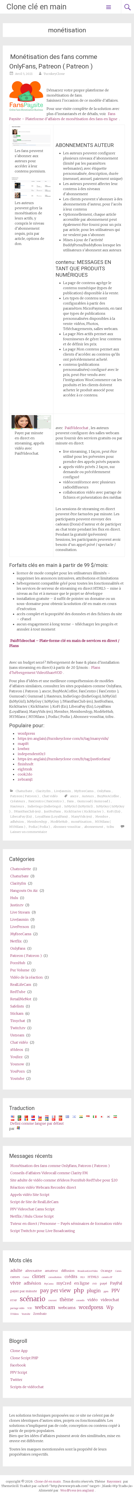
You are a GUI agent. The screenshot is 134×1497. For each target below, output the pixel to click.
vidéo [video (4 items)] (92, 1299)
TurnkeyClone (54, 74)
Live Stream (20, 912)
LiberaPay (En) (21, 816)
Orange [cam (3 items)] (106, 1271)
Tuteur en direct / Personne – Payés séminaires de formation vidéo (66, 1223)
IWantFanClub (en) (27, 811)
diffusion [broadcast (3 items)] (68, 1271)
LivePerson (19, 927)
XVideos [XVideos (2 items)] (14, 1314)
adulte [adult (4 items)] (16, 1270)
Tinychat (17, 1021)
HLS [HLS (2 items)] (82, 1277)
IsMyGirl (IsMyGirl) (78, 806)
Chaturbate (24, 791)
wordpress (26, 733)
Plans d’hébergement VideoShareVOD (54, 670)
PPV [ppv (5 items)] (115, 1291)
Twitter (16, 1379)
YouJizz (16, 1057)
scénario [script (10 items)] (32, 1299)
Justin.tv (17, 905)
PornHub (17, 963)
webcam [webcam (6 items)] (45, 1307)
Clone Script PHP (24, 1358)
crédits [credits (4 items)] (71, 1276)
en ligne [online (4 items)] (81, 1283)
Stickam (17, 1013)
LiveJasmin (62, 791)
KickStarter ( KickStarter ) (83, 811)
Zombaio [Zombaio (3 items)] (40, 1314)
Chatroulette (20, 869)
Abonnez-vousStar (67, 827)
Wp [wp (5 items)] (109, 1307)
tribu (110, 827)
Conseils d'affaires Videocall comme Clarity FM (49, 1173)
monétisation (81, 822)
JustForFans (52, 811)
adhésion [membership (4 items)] (32, 1283)
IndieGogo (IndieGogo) (44, 806)
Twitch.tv (17, 1028)
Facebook (18, 1365)
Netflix (16, 941)
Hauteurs (17, 806)
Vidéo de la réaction (26, 977)
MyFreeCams (84, 791)
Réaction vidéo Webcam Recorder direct (43, 1187)
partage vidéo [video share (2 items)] (17, 1308)
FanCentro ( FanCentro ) (46, 801)
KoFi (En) (113, 811)
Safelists (17, 1006)
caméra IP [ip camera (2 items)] (107, 1277)
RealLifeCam (20, 984)
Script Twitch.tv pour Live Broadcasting (42, 1231)
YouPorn (17, 1071)
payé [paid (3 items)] (103, 1283)
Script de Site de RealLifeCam (34, 1202)
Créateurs (17, 801)
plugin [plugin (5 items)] (94, 1291)
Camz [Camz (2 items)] (26, 1277)
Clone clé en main (36, 6)
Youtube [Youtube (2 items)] (26, 1314)
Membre (101, 816)
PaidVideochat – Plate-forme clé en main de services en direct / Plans (64, 643)
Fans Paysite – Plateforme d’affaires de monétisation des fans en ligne (63, 116)
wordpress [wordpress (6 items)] (91, 1307)
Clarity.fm (43, 791)
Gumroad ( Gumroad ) (93, 801)
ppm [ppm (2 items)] (106, 1291)
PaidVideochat (76, 428)
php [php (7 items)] (79, 1290)
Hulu (14, 898)
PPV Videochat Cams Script (32, 1209)
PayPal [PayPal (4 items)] (116, 1283)
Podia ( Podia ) (39, 827)
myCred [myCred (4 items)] (63, 1283)
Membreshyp (37, 822)
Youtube (17, 1078)
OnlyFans (104, 791)
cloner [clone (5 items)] (39, 1276)
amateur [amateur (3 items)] (51, 1271)
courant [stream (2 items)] (52, 1300)
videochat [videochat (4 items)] (110, 1299)
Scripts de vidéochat (27, 1387)
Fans (70, 801)
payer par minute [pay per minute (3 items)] (23, 1291)
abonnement (93, 827)
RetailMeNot (20, 999)
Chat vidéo (50, 796)
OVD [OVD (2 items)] (94, 1283)
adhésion (17, 822)
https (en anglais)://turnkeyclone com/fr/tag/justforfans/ (64, 759)
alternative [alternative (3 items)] (33, 1271)
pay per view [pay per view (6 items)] (55, 1290)
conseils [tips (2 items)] (80, 1300)
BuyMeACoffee (108, 796)
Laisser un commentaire (28, 832)
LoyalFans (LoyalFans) (51, 816)
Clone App (19, 1351)
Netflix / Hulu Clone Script (32, 1216)
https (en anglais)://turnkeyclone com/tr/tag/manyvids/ (63, 738)
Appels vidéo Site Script (29, 1194)
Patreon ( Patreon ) (24, 796)
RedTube (17, 992)
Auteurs (88, 796)
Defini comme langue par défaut (37, 1123)
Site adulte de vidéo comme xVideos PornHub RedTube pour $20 (64, 1180)
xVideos (16, 1049)
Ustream (17, 1035)
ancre (74, 796)
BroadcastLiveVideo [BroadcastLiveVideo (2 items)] (88, 1271)
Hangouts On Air (24, 890)
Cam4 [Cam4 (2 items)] (118, 1271)
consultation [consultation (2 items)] (55, 1277)
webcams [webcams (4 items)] (67, 1307)
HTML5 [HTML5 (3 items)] (93, 1277)
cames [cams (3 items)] (15, 1277)
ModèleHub (59, 822)
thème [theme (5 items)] (66, 1299)
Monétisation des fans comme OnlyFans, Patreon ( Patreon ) (53, 61)
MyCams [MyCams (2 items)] (48, 1283)
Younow (17, 1064)
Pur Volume (19, 970)
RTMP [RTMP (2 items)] (13, 1300)
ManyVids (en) (81, 816)
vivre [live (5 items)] (15, 1283)
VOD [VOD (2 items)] (29, 1308)
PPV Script (18, 1372)
